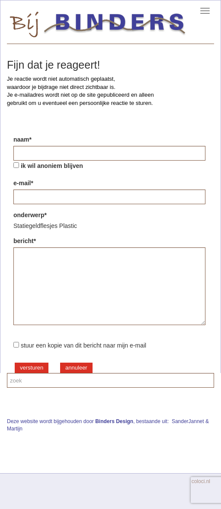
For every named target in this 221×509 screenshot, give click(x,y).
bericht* (24, 240)
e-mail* (23, 183)
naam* (22, 139)
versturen (31, 367)
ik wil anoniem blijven (52, 165)
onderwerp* (30, 215)
